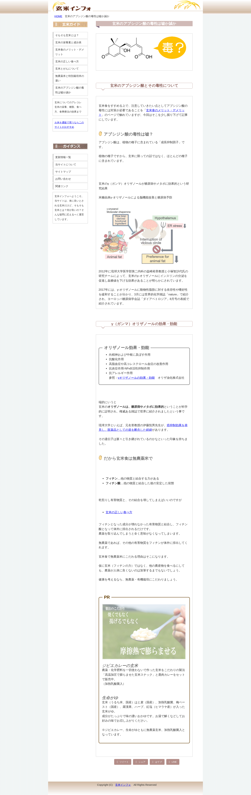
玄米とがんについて (67, 68)
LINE (174, 761)
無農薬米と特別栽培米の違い (69, 78)
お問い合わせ (63, 178)
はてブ (158, 761)
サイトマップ (63, 171)
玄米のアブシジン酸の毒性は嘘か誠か (69, 90)
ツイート (124, 761)
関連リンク (61, 186)
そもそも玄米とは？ (67, 35)
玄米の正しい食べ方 (119, 512)
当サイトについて (65, 164)
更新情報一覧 (63, 157)
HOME (58, 16)
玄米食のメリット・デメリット (69, 52)
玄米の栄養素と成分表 (68, 42)
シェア (142, 761)
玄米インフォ (123, 784)
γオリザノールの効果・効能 (136, 377)
